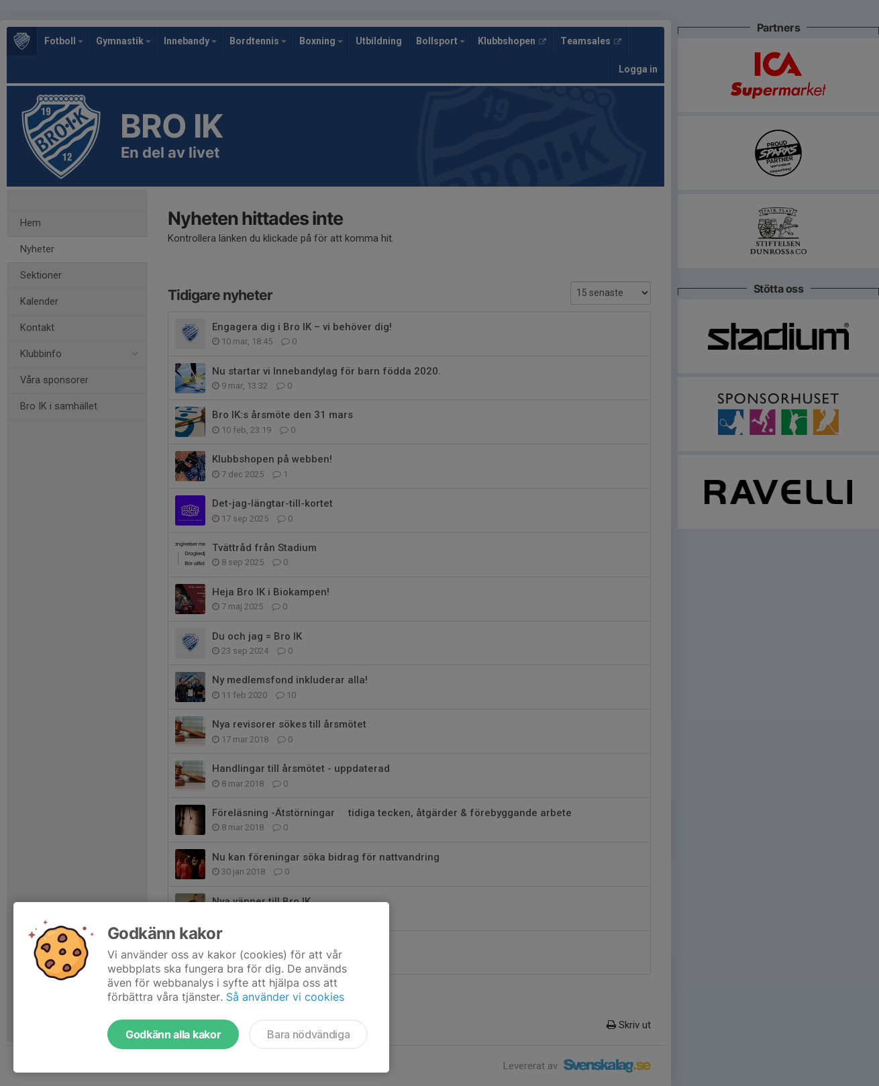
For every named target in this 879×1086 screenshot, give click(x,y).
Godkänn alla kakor (173, 1034)
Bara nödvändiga (308, 1034)
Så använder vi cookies (285, 996)
